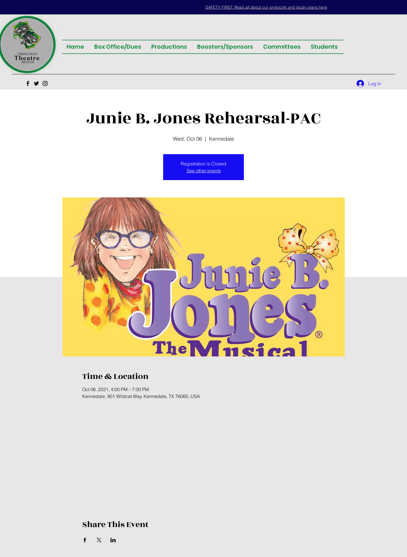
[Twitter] (36, 83)
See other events (203, 170)
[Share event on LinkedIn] (113, 540)
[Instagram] (45, 83)
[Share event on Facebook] (85, 540)
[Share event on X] (99, 540)
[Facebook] (28, 83)
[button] (266, 7)
